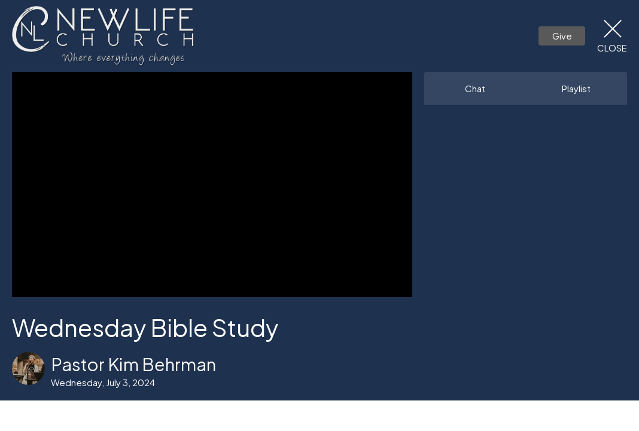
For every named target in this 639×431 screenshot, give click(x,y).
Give (562, 35)
